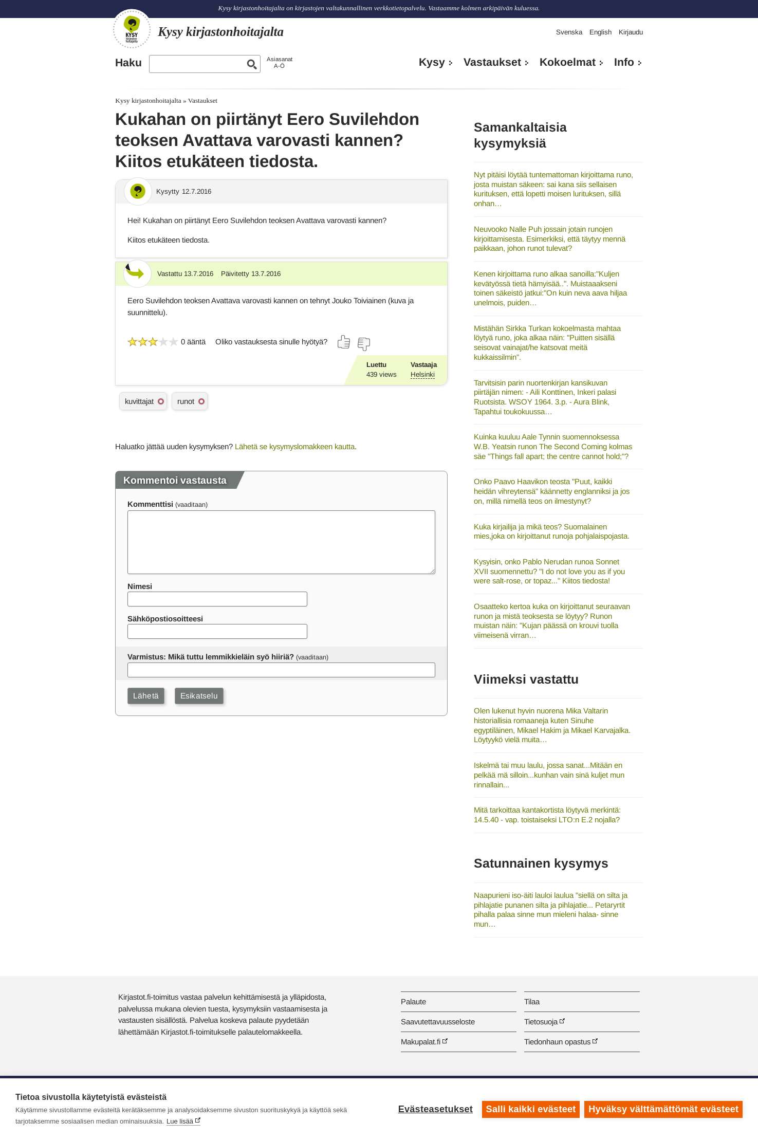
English (600, 32)
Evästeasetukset (435, 1109)
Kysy (432, 62)
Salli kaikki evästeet (531, 1109)
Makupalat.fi (420, 1041)
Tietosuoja (541, 1021)
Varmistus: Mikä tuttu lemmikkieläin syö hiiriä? (210, 656)
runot (185, 401)
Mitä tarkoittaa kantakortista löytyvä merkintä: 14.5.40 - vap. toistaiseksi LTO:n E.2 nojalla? (547, 814)
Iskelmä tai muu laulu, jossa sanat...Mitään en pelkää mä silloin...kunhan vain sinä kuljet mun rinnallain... (549, 774)
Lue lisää (180, 1121)
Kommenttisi (150, 504)
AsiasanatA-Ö (279, 62)
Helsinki (423, 374)
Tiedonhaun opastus (557, 1041)
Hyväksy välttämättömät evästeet (663, 1109)
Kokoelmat (568, 62)
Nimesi (139, 586)
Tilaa (532, 1001)
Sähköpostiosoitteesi (165, 618)
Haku (128, 63)
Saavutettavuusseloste (438, 1021)
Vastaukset (492, 62)
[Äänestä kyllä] (344, 341)
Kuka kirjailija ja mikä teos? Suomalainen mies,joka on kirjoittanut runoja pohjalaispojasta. (552, 531)
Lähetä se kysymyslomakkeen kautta (295, 446)
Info (624, 62)
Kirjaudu (631, 32)
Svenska (569, 32)
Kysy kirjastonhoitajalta (148, 100)
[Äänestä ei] (363, 344)
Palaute (413, 1001)
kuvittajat (139, 401)
